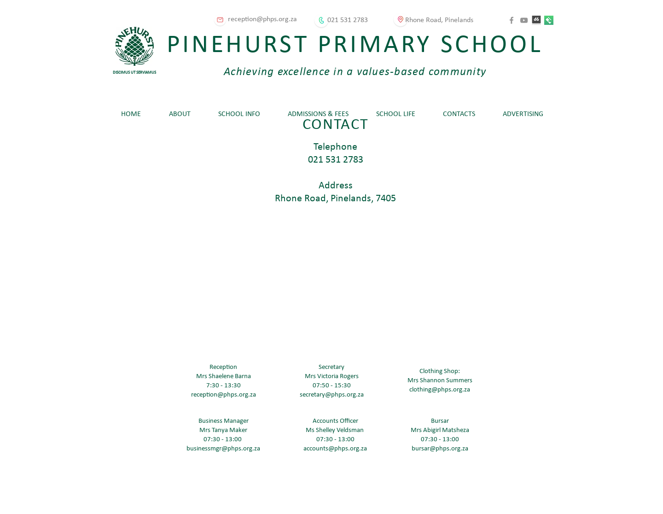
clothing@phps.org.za (439, 389)
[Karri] (548, 20)
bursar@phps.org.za (440, 448)
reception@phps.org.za (223, 394)
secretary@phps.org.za (332, 394)
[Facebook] (511, 20)
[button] (179, 114)
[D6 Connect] (536, 20)
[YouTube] (524, 20)
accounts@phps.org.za (335, 448)
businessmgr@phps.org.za (223, 448)
